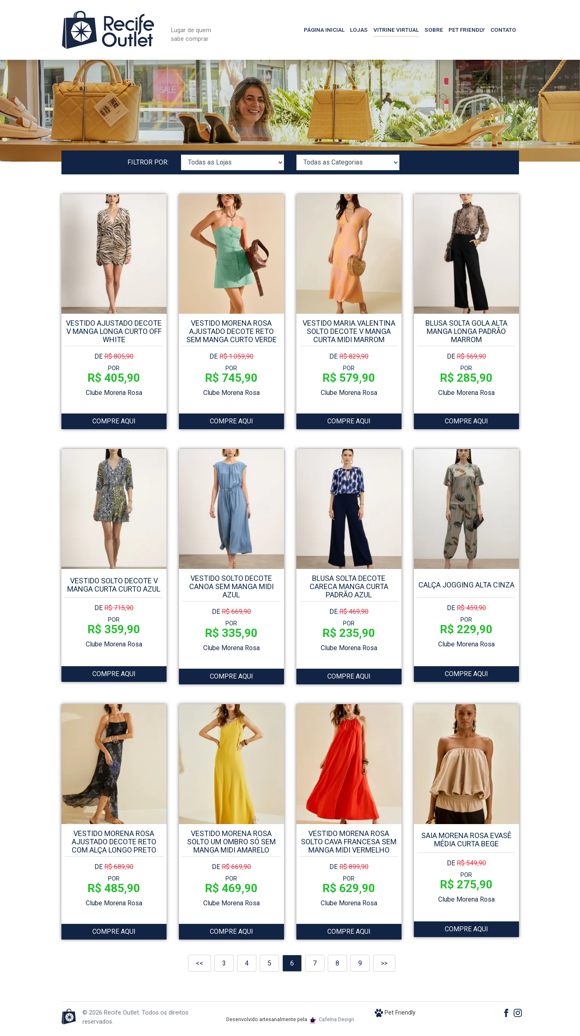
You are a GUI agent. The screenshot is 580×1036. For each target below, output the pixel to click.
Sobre (434, 29)
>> (384, 963)
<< (199, 963)
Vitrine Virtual (396, 29)
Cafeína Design (332, 1019)
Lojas (359, 29)
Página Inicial (324, 29)
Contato (503, 29)
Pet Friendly (467, 29)
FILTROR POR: (148, 162)
